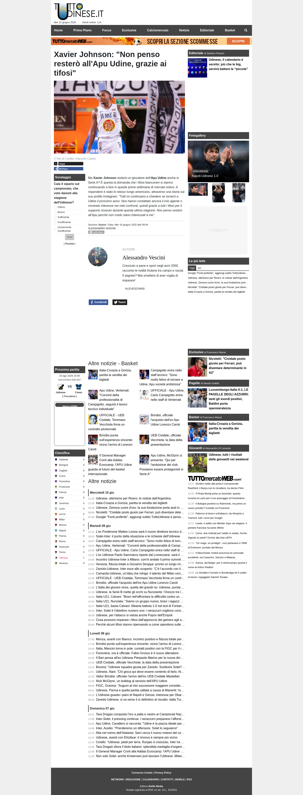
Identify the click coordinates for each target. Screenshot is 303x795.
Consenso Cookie (142, 772)
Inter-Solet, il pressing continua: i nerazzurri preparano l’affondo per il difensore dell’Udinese (159, 719)
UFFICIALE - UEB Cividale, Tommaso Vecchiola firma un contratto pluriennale (149, 578)
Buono (61, 212)
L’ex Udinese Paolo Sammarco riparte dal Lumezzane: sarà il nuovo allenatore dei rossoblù (158, 554)
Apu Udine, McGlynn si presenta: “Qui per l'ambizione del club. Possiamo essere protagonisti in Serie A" (161, 465)
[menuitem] (246, 30)
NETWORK (117, 779)
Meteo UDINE (70, 406)
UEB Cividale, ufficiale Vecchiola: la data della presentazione (166, 440)
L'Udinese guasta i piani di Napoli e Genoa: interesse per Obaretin (141, 695)
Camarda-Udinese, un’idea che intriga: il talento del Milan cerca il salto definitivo (151, 573)
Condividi (98, 302)
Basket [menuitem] (230, 30)
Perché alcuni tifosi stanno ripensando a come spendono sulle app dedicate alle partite (155, 624)
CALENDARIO (150, 779)
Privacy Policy (163, 772)
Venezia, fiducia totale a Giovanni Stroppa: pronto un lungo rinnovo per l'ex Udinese (153, 564)
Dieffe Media (155, 786)
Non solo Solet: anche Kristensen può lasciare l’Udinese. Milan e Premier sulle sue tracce (157, 756)
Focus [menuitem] (106, 30)
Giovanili (195, 448)
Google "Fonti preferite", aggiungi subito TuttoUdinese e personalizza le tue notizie (152, 517)
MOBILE (180, 779)
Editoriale (196, 53)
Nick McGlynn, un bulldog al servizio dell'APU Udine (131, 681)
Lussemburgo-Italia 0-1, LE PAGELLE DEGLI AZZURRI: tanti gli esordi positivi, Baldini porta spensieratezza (229, 399)
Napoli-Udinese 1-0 (205, 176)
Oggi (192, 268)
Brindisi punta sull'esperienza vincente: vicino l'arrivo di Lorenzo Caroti (144, 643)
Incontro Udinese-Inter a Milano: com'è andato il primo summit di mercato (146, 559)
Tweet (120, 302)
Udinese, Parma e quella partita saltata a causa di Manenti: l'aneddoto (144, 690)
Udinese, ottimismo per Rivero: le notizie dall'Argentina (133, 498)
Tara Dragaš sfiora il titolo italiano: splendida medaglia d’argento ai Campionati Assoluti (155, 746)
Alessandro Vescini (102, 228)
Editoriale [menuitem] (207, 30)
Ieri (199, 268)
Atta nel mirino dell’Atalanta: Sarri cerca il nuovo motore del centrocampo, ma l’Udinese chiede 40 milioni (167, 732)
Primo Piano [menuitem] (82, 30)
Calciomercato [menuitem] (157, 30)
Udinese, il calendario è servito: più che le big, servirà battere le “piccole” (228, 64)
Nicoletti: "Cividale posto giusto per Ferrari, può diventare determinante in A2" (149, 512)
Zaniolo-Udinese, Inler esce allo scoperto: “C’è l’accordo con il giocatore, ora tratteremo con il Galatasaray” (169, 568)
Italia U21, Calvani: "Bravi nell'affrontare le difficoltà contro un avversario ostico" (150, 596)
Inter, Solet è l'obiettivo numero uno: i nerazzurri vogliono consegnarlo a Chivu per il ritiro (156, 610)
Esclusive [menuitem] (129, 30)
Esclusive (196, 352)
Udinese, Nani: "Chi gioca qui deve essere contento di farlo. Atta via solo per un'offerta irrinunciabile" (164, 671)
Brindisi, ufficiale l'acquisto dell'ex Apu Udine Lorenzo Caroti (165, 420)
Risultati (69, 243)
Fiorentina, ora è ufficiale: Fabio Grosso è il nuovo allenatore (137, 653)
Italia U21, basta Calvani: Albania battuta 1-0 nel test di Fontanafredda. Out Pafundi (153, 606)
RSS (189, 779)
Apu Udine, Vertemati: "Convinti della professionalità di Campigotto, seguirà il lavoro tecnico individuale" (108, 400)
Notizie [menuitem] (184, 30)
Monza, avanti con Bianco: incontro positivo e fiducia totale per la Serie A (146, 639)
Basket (102, 224)
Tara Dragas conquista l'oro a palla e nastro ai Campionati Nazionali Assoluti (148, 714)
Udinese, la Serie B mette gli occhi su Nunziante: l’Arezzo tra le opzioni (144, 592)
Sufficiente (63, 217)
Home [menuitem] (58, 30)
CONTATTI (167, 779)
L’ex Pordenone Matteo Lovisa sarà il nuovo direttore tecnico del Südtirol (145, 531)
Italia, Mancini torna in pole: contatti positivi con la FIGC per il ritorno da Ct (147, 648)
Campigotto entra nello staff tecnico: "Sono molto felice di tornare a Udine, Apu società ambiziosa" (163, 541)
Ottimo (61, 207)
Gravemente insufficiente (64, 229)
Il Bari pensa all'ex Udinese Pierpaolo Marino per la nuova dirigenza (142, 657)
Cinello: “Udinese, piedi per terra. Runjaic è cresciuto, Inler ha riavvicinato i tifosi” (151, 742)
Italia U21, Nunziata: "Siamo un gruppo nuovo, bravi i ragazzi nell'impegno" (147, 601)
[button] (69, 237)
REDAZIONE (133, 779)
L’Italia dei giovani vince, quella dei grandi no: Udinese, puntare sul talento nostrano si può (158, 587)
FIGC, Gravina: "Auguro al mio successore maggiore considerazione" (143, 685)
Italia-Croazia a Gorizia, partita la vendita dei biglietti (115, 375)
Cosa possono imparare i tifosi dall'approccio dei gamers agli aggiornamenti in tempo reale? (159, 619)
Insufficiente (64, 222)
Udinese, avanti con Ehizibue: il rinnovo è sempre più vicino (137, 737)
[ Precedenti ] (69, 396)
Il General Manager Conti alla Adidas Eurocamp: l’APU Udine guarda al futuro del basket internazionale (110, 465)
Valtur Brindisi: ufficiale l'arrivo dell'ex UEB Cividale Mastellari (138, 676)
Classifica (62, 453)
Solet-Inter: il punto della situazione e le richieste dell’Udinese (138, 536)
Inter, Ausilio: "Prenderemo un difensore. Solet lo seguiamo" (137, 728)
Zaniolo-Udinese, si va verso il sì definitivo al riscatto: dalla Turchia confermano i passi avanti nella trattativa (169, 699)
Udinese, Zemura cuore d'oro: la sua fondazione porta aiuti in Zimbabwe (145, 507)
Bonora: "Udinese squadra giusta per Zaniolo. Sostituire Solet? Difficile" (145, 667)
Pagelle (194, 383)
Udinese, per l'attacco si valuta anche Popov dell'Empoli (134, 615)
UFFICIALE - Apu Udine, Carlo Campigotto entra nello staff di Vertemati (167, 395)
